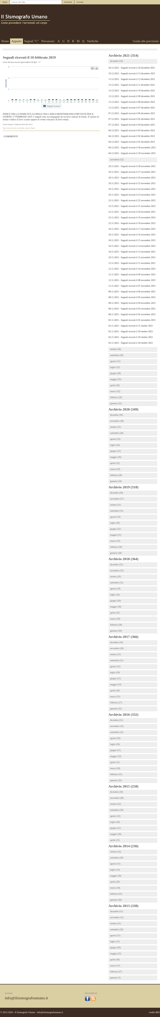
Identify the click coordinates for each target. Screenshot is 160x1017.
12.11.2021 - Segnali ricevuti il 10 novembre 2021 (132, 268)
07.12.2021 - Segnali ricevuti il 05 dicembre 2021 (131, 119)
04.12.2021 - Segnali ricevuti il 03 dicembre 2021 (131, 130)
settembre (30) (116, 810)
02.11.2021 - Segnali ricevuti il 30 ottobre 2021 (130, 331)
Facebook (68, 2)
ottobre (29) (115, 576)
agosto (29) (115, 588)
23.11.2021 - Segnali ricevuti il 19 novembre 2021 (132, 217)
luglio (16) (115, 445)
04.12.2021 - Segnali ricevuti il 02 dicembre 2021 (131, 136)
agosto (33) (115, 517)
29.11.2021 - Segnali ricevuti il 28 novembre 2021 (132, 166)
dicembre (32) (116, 564)
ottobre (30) (115, 349)
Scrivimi (80, 2)
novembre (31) (117, 917)
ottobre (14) (115, 851)
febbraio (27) (116, 702)
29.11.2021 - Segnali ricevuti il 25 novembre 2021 (132, 183)
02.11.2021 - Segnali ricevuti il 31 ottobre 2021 (130, 325)
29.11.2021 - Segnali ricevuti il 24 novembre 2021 (132, 189)
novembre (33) (117, 726)
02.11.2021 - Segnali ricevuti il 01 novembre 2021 (132, 320)
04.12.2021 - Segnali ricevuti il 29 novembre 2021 (132, 153)
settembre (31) (116, 511)
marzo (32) (115, 391)
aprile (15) (115, 840)
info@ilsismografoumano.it (26, 998)
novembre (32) (117, 159)
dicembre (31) (116, 720)
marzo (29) (115, 469)
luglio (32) (115, 367)
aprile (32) (115, 463)
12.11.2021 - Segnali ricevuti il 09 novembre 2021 (132, 274)
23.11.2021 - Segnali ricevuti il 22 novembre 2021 (132, 200)
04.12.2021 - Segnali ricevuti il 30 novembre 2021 (132, 147)
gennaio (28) (116, 553)
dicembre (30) (116, 415)
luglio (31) (115, 941)
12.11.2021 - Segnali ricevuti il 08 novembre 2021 (132, 280)
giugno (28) (115, 373)
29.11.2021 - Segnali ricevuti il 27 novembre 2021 (132, 172)
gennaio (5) (115, 977)
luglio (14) (115, 870)
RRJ (158, 1012)
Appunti (16, 41)
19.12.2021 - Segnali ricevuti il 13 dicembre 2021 (131, 73)
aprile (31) (115, 762)
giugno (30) (115, 600)
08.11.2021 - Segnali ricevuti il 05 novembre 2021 (132, 297)
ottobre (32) (115, 804)
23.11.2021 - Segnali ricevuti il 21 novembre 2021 (132, 206)
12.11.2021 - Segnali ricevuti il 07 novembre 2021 (132, 286)
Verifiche (92, 41)
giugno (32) (115, 529)
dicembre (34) (116, 642)
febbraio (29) (116, 397)
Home (5, 2)
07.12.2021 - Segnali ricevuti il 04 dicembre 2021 (131, 124)
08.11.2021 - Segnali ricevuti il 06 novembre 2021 (132, 291)
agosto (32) (115, 439)
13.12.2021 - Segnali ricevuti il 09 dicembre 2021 (131, 96)
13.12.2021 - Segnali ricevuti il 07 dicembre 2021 (131, 107)
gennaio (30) (116, 631)
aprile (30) (115, 959)
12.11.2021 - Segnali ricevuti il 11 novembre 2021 (132, 263)
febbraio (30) (116, 547)
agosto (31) (115, 361)
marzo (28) (115, 768)
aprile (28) (115, 385)
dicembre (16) (116, 61)
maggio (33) (115, 684)
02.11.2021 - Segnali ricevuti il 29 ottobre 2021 (130, 337)
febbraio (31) (116, 774)
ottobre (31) (115, 427)
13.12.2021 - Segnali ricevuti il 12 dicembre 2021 (131, 79)
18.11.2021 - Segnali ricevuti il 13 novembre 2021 (132, 251)
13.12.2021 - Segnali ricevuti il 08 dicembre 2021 (131, 102)
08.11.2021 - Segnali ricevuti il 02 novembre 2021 (132, 314)
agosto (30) (115, 738)
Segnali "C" (31, 41)
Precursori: (48, 41)
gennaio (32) (116, 403)
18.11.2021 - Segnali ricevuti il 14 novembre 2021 (132, 246)
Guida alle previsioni (146, 41)
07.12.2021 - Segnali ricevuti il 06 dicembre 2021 (131, 113)
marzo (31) (115, 696)
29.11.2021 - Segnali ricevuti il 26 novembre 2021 (132, 177)
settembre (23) (116, 732)
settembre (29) (116, 355)
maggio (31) (115, 535)
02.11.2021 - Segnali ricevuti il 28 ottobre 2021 (130, 342)
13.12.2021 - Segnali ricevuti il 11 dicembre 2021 (131, 85)
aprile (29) (115, 882)
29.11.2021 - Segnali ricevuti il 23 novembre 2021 (132, 194)
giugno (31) (115, 451)
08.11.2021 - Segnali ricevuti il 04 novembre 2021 (132, 303)
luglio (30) (115, 744)
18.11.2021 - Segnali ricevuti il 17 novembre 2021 (132, 229)
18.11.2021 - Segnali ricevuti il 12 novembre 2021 (132, 257)
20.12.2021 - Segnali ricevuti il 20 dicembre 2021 (131, 67)
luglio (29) (115, 523)
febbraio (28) (116, 475)
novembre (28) (117, 421)
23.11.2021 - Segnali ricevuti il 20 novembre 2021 (132, 211)
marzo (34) (115, 888)
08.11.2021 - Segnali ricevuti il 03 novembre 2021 (132, 308)
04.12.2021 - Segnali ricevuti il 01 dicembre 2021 (131, 141)
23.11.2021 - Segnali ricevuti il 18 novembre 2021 (132, 223)
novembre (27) (117, 499)
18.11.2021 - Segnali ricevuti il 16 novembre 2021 (132, 234)
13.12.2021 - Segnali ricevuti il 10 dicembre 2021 (131, 90)
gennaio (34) (116, 481)
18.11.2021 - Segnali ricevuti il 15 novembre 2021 (132, 240)
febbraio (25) (116, 894)
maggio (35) (115, 379)
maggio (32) (115, 756)
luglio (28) (115, 672)
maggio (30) (115, 457)
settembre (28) (116, 433)
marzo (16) (115, 541)
